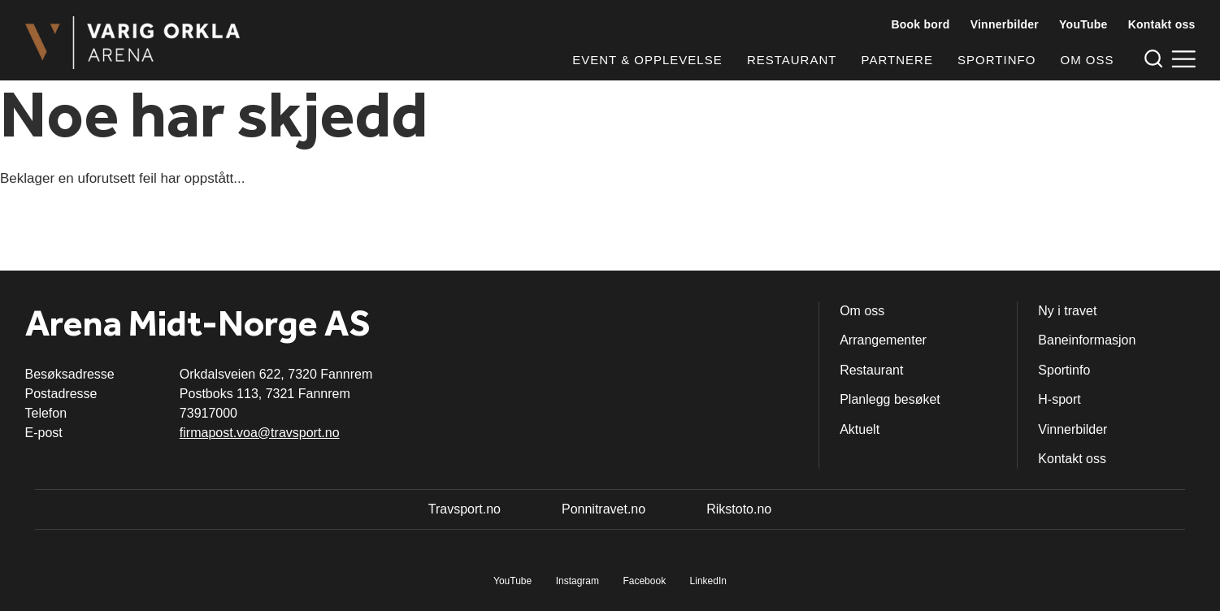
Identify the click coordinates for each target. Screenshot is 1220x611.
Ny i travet (1067, 311)
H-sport (1059, 399)
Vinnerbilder (1004, 24)
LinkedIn (708, 581)
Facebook (644, 581)
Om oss (1087, 60)
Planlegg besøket (890, 399)
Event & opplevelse (647, 60)
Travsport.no (464, 509)
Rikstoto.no (738, 509)
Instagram (577, 581)
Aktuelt (859, 429)
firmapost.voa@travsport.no (260, 433)
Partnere (897, 60)
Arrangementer (883, 340)
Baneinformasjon (1086, 340)
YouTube (1083, 24)
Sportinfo (996, 60)
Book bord (920, 24)
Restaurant (792, 60)
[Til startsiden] (133, 42)
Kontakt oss (1162, 24)
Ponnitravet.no (603, 509)
